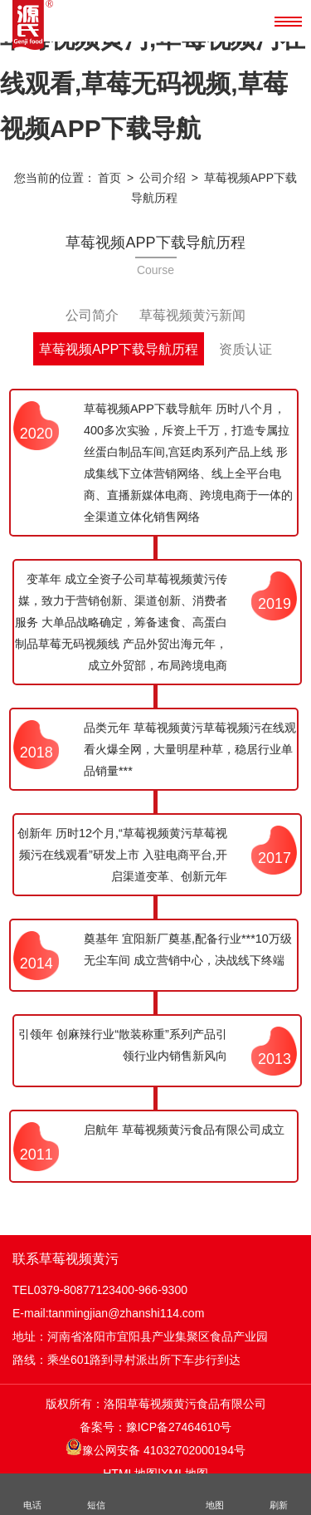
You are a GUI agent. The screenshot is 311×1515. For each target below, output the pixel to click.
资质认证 (245, 348)
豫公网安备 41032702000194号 (155, 1448)
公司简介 (92, 314)
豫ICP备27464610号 (179, 1427)
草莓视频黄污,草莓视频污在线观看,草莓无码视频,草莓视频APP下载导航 (152, 83)
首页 (109, 177)
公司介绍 (162, 177)
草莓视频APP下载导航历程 (118, 348)
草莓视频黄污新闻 (192, 314)
